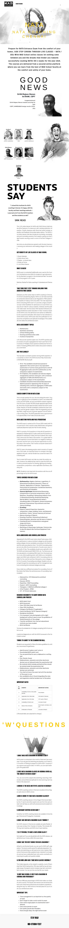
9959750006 (19, 4)
